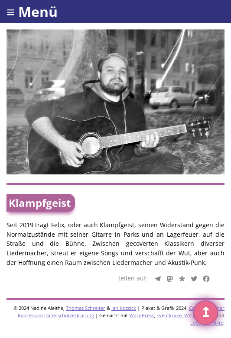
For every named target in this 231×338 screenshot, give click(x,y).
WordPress (141, 315)
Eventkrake (169, 315)
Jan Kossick (123, 308)
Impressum (30, 315)
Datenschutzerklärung (69, 315)
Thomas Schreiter (85, 308)
